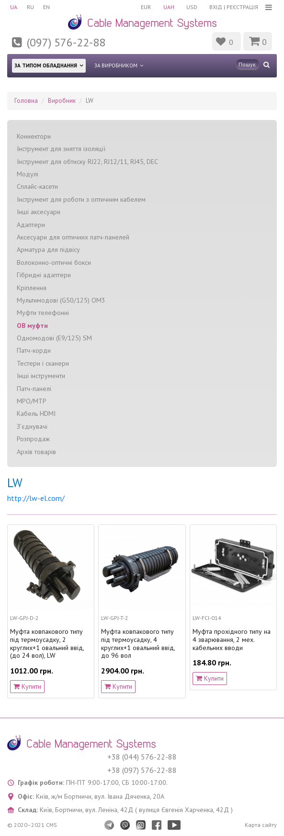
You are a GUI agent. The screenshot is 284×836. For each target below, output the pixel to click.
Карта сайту (261, 824)
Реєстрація (242, 7)
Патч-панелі (34, 388)
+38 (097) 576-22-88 (142, 770)
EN (47, 7)
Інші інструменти (41, 375)
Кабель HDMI (36, 413)
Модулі (27, 174)
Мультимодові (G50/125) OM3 (61, 300)
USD (191, 7)
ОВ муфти (32, 325)
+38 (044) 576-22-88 (142, 756)
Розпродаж (33, 438)
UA (13, 7)
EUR (145, 7)
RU (30, 7)
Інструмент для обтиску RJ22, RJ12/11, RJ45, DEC (87, 161)
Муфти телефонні (43, 312)
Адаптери (31, 224)
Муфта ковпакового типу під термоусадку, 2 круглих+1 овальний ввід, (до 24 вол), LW (47, 644)
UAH (168, 7)
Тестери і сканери (43, 363)
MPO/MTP (31, 401)
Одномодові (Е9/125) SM (54, 338)
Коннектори (34, 136)
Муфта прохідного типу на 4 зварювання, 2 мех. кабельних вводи (232, 639)
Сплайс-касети (37, 186)
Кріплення (31, 287)
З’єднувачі (32, 426)
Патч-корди (34, 350)
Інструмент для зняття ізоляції (61, 148)
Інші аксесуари (38, 211)
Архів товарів (36, 451)
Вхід (215, 7)
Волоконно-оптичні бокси (54, 262)
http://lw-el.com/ (36, 498)
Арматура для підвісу (48, 249)
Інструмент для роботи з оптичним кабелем (81, 199)
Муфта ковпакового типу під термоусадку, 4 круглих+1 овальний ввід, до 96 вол (138, 644)
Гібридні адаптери (44, 275)
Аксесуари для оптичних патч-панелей (73, 237)
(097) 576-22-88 (66, 42)
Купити (27, 686)
